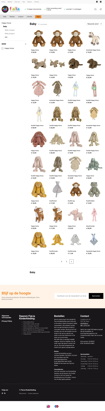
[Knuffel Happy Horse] (76, 92)
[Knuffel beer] (57, 192)
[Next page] (71, 262)
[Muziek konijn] (94, 218)
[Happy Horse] (39, 41)
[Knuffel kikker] (94, 192)
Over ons (17, 2)
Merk (14, 44)
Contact (36, 2)
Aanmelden (96, 296)
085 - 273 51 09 (85, 325)
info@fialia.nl (84, 323)
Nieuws (29, 2)
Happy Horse (9, 48)
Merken (10, 2)
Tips (23, 2)
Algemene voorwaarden (6, 317)
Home (3, 2)
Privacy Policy (7, 321)
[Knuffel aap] (76, 192)
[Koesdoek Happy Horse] (94, 41)
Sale (38, 17)
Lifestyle (29, 17)
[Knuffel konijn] (57, 243)
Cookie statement (33, 393)
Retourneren (22, 393)
